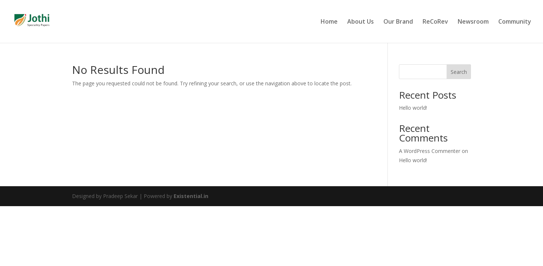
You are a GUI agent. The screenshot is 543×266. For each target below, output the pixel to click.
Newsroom (473, 22)
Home (329, 22)
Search (459, 71)
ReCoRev (435, 22)
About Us (360, 22)
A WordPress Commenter (429, 150)
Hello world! (413, 107)
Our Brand (398, 22)
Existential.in (191, 196)
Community (514, 22)
